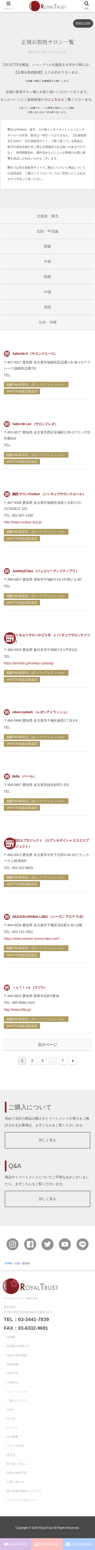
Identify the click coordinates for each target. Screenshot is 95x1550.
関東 (47, 246)
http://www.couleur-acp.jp (22, 522)
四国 (47, 307)
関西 (47, 277)
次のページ (47, 1045)
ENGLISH (83, 23)
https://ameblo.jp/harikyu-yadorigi (28, 663)
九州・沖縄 (48, 322)
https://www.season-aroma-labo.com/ (31, 938)
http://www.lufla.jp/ (17, 1010)
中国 (47, 292)
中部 (47, 261)
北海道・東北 (47, 216)
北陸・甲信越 (47, 231)
